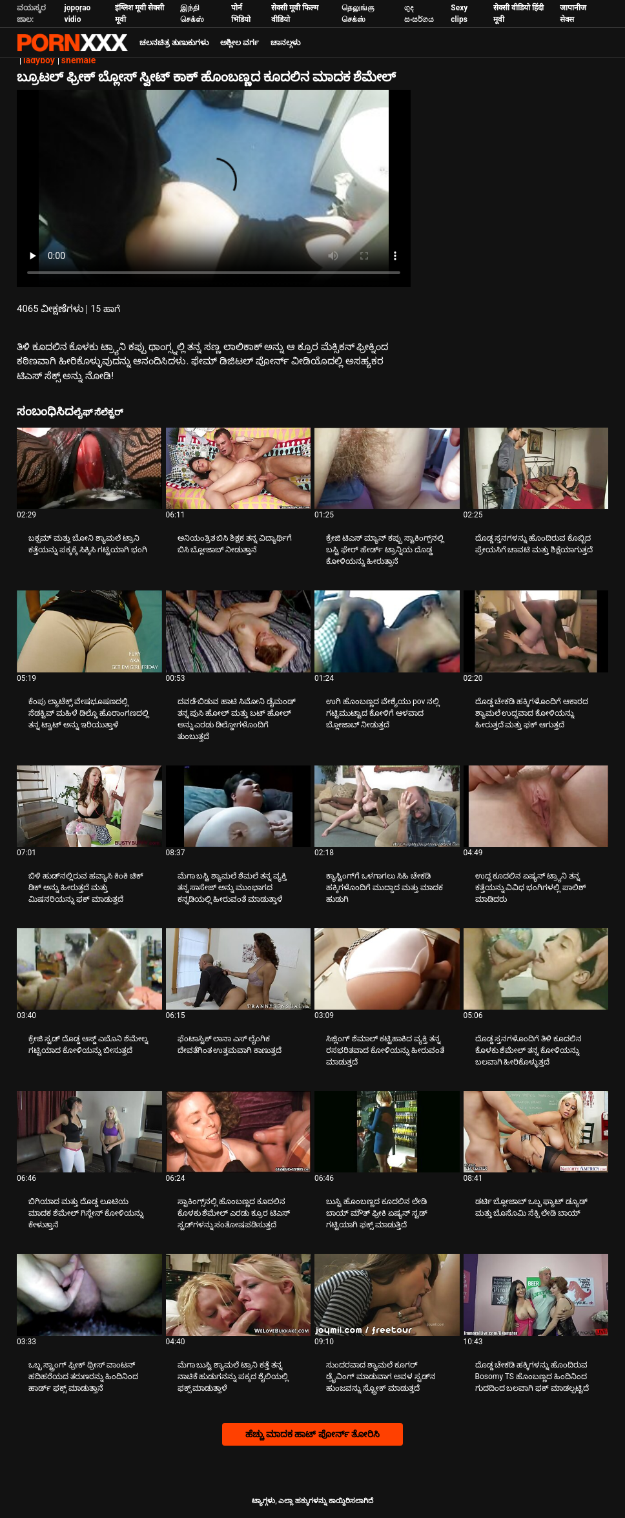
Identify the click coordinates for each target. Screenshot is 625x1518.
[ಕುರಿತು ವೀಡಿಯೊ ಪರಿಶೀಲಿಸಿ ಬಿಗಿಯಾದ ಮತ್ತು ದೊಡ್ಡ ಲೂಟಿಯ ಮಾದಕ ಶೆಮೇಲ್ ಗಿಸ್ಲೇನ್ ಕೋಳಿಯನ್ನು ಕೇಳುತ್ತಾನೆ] (89, 1131)
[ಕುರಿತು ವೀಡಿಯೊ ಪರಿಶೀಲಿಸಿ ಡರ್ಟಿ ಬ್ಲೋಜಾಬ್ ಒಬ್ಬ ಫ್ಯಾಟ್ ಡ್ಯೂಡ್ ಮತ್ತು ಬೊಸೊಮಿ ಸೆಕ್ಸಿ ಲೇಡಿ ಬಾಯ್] (536, 1131)
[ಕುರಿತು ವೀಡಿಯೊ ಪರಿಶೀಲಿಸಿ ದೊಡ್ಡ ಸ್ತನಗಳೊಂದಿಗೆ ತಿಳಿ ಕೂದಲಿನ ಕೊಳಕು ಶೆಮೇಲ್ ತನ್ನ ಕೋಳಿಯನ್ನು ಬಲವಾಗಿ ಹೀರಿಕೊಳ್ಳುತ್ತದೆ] (536, 969)
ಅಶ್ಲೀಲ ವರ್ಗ (239, 42)
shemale (78, 60)
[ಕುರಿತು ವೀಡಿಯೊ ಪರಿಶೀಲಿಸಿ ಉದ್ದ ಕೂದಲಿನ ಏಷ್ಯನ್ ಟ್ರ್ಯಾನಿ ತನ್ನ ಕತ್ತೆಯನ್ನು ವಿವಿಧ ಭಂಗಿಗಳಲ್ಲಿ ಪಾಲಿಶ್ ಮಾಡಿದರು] (536, 806)
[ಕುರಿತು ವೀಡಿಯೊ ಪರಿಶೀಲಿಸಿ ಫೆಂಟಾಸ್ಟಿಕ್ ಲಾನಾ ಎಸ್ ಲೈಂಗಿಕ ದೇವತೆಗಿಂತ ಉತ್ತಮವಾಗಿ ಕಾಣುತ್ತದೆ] (238, 969)
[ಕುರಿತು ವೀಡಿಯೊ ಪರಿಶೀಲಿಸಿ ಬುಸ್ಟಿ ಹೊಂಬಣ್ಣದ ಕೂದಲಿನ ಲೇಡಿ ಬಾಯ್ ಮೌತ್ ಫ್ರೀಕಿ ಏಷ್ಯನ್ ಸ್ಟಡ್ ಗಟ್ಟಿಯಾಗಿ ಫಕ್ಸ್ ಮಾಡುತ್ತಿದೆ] (387, 1131)
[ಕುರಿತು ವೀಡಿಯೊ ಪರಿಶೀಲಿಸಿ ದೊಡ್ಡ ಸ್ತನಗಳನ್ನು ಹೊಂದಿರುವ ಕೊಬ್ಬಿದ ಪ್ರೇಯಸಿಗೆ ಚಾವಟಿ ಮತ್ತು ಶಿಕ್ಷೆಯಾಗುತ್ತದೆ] (536, 468)
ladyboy (39, 60)
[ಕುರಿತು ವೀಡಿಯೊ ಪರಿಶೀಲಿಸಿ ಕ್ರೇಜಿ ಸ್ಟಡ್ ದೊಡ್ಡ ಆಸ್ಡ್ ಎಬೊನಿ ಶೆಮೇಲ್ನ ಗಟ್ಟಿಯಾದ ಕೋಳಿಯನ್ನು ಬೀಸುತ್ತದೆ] (89, 969)
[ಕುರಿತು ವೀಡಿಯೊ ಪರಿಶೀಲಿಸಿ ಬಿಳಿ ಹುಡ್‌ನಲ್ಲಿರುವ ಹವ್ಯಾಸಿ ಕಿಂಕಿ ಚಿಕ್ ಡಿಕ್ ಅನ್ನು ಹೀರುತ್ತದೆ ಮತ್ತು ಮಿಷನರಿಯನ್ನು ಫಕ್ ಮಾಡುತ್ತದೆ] (89, 806)
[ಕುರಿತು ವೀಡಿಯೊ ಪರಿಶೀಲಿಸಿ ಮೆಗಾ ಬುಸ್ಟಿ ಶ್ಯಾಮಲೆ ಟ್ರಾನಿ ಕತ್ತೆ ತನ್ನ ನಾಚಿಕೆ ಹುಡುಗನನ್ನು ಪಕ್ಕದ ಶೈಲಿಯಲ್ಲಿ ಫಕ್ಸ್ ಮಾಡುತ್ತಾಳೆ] (238, 1294)
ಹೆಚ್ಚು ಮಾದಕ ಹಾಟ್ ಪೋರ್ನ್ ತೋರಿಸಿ (312, 1434)
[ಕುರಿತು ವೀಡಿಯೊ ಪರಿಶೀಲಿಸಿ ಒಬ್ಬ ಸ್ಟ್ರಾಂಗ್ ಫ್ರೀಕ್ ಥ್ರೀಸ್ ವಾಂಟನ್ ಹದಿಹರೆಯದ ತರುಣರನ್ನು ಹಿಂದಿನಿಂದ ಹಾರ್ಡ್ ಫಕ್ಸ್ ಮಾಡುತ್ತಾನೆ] (89, 1294)
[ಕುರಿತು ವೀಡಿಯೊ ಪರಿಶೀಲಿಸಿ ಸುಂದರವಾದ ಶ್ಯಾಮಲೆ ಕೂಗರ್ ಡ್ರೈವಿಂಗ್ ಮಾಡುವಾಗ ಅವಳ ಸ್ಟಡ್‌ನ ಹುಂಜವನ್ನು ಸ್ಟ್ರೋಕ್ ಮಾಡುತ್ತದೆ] (387, 1294)
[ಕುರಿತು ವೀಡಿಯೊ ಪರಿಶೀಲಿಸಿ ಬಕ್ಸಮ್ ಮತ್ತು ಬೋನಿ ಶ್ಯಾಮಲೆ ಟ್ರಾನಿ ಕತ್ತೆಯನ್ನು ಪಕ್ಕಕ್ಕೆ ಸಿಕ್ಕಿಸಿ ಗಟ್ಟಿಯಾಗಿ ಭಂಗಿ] (89, 468)
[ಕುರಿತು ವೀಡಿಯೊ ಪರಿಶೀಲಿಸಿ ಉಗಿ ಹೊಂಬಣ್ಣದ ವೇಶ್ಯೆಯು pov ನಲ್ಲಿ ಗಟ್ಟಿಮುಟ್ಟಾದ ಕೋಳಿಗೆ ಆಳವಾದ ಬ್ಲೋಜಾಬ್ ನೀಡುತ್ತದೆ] (387, 631)
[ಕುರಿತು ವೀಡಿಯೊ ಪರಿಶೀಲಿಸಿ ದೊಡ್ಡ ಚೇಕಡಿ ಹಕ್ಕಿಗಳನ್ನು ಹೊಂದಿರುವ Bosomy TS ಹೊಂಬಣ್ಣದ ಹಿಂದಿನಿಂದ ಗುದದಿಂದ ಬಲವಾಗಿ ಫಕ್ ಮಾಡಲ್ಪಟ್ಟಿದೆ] (536, 1294)
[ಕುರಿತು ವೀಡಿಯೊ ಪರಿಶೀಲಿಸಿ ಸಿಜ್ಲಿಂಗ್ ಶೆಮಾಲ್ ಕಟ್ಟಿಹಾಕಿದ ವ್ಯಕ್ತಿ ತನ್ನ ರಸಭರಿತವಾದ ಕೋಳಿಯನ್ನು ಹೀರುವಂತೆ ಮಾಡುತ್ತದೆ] (387, 969)
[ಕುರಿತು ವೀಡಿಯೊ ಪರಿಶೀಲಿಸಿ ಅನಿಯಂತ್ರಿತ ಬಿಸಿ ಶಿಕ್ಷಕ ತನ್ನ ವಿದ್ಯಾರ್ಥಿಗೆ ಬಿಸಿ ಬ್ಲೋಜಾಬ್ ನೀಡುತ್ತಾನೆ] (238, 468)
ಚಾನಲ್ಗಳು (285, 42)
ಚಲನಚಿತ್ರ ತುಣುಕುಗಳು (174, 42)
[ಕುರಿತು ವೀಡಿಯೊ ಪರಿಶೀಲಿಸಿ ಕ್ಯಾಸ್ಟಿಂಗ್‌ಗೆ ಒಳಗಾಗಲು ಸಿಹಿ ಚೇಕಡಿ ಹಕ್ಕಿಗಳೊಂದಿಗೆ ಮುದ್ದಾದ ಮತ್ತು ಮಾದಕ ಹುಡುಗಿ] (387, 806)
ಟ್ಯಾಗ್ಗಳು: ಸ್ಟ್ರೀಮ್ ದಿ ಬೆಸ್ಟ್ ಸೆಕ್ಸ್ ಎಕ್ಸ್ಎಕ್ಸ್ (72, 43)
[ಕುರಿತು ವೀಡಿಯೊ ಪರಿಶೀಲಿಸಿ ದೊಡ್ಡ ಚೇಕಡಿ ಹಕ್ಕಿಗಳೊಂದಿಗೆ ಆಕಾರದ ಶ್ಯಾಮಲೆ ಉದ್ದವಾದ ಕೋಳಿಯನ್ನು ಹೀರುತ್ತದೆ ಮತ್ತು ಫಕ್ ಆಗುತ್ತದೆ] (536, 631)
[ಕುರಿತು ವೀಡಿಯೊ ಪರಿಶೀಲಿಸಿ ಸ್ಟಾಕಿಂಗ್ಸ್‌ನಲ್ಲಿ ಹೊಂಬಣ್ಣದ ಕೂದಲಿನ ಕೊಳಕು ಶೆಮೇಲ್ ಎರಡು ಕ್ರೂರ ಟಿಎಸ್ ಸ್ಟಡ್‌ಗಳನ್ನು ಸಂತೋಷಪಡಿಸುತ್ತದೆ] (238, 1131)
